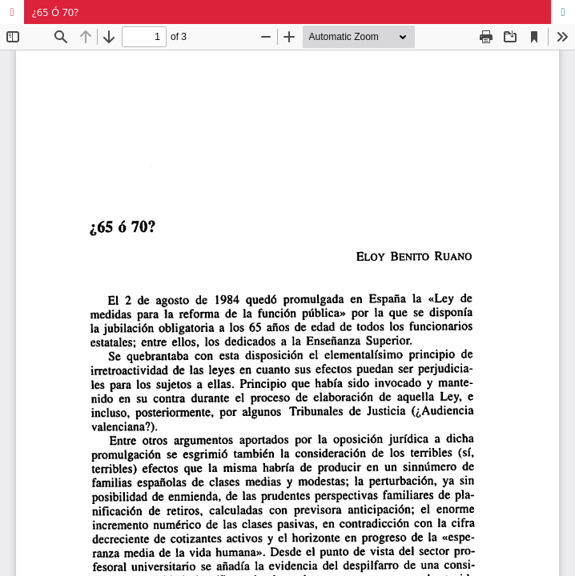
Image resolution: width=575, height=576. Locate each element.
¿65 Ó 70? (55, 12)
